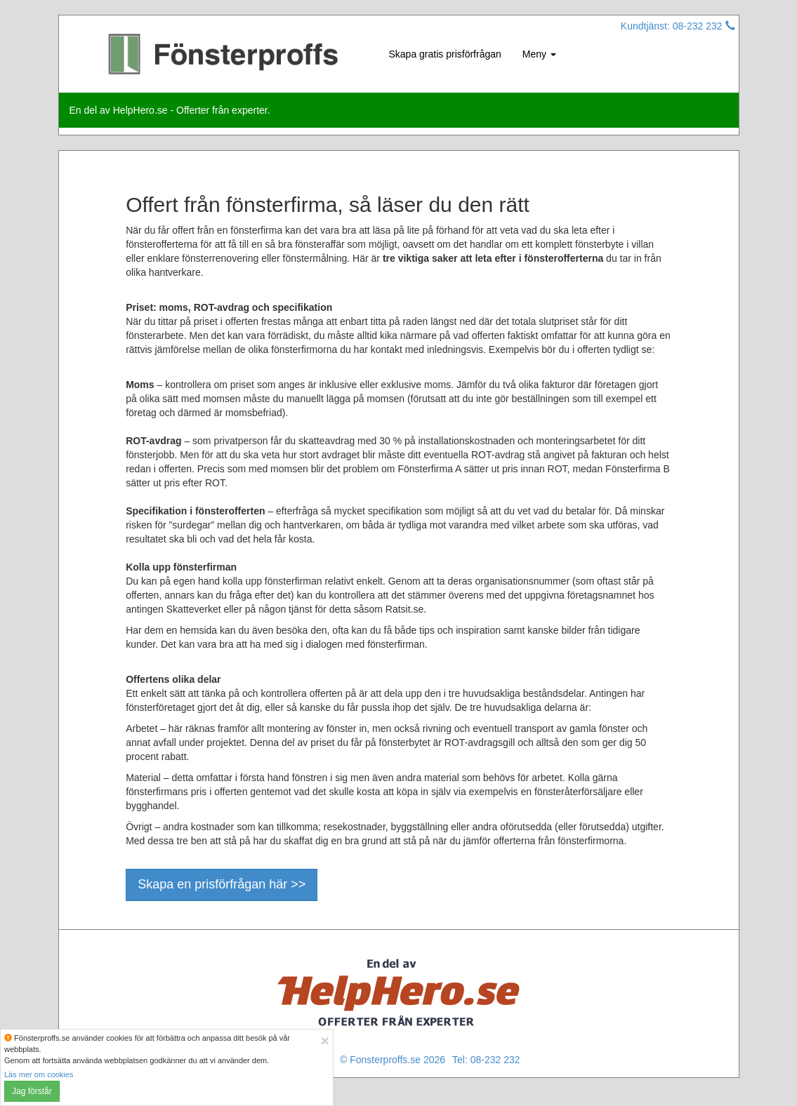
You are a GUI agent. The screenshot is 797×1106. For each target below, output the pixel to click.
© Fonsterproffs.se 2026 (392, 1059)
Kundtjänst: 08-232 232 (678, 26)
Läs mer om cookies (38, 1074)
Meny (539, 54)
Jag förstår (32, 1091)
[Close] (324, 1040)
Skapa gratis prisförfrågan (445, 54)
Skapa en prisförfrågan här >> (221, 884)
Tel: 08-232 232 (486, 1059)
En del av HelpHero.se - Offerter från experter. (170, 110)
